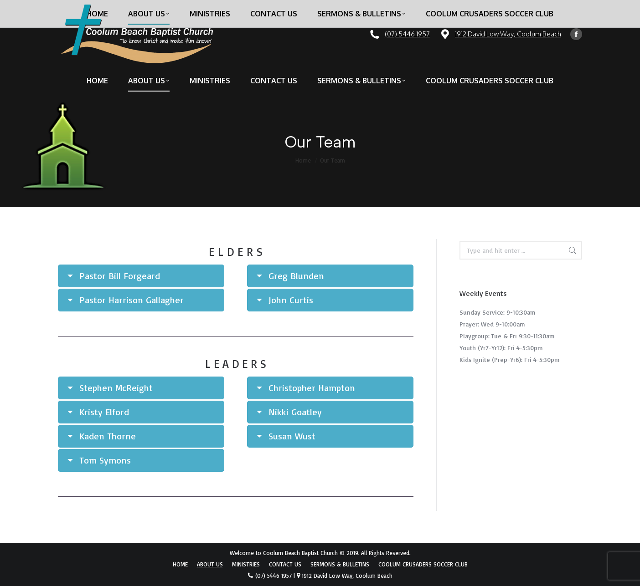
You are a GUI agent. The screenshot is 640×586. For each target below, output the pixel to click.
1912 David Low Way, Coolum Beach (508, 34)
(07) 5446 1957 (407, 34)
